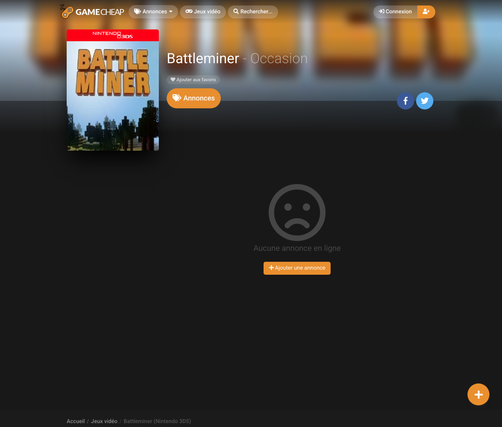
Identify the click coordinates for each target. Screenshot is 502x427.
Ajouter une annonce (297, 268)
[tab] (194, 98)
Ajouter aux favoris (193, 79)
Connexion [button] (395, 12)
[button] (253, 11)
